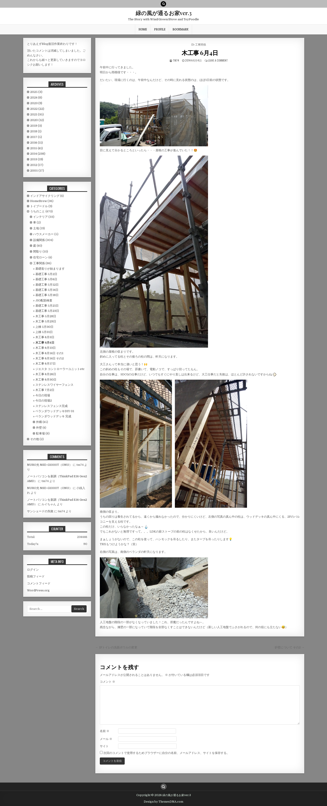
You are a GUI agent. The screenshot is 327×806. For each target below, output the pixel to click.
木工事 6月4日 (200, 53)
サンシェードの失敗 (40, 511)
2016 (36, 142)
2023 (36, 103)
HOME (143, 29)
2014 (37, 153)
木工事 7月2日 (44, 390)
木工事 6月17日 (45, 363)
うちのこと (37, 211)
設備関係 (39, 240)
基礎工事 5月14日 (46, 290)
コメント (107, 681)
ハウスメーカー (43, 234)
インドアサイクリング (44, 195)
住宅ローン (40, 257)
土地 (36, 228)
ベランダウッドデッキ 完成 (53, 416)
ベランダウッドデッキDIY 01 (54, 411)
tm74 (176, 60)
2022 (37, 108)
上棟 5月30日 (44, 326)
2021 (37, 114)
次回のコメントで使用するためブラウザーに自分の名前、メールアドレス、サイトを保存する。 (166, 753)
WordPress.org (38, 590)
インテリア (40, 216)
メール (106, 739)
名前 (104, 731)
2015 (36, 148)
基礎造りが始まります (50, 268)
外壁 (39, 427)
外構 (39, 422)
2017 (36, 137)
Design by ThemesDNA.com (163, 801)
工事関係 (200, 44)
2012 (36, 165)
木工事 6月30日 (45, 379)
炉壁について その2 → (289, 647)
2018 (35, 131)
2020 (37, 120)
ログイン (33, 569)
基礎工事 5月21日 (47, 305)
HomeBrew (38, 201)
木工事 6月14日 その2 (49, 358)
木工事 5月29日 (45, 321)
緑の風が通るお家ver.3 (164, 12)
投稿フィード (36, 576)
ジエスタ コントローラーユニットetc (60, 369)
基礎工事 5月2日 (46, 274)
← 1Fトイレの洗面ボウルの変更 (116, 647)
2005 (37, 170)
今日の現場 (42, 395)
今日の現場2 (43, 400)
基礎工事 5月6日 (46, 279)
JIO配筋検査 (43, 300)
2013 (36, 159)
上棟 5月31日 (44, 332)
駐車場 (40, 433)
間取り (37, 251)
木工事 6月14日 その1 (49, 353)
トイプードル (39, 206)
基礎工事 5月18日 (47, 295)
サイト (104, 746)
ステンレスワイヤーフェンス (54, 384)
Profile (159, 29)
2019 (36, 125)
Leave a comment (218, 60)
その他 (34, 439)
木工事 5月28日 (45, 316)
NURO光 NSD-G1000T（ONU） (49, 464)
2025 (36, 92)
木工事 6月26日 (45, 374)
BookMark (180, 29)
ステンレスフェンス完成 (51, 406)
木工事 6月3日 (44, 337)
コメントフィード (38, 583)
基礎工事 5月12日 (47, 284)
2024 (36, 97)
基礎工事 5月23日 (47, 310)
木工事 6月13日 (45, 347)
